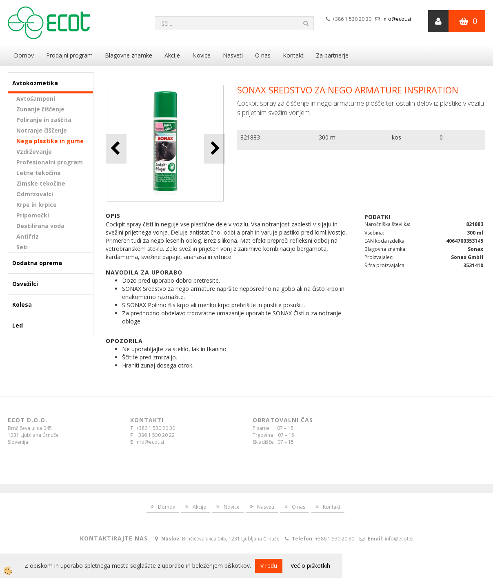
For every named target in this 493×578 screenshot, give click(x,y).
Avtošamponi (35, 98)
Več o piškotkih (310, 565)
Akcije (172, 55)
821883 (250, 137)
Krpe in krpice (36, 204)
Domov (24, 55)
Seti (22, 247)
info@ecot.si (396, 19)
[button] (214, 148)
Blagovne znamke (128, 55)
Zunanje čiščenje (40, 109)
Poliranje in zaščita (43, 120)
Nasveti (233, 55)
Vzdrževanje (34, 151)
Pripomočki (32, 215)
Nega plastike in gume (50, 141)
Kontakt (293, 55)
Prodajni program (69, 55)
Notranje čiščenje (41, 130)
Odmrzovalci (34, 194)
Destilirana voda (40, 226)
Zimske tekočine (40, 183)
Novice (201, 55)
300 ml (328, 137)
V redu (268, 565)
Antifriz (27, 236)
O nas (263, 55)
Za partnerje (332, 55)
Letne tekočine (38, 173)
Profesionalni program (49, 162)
